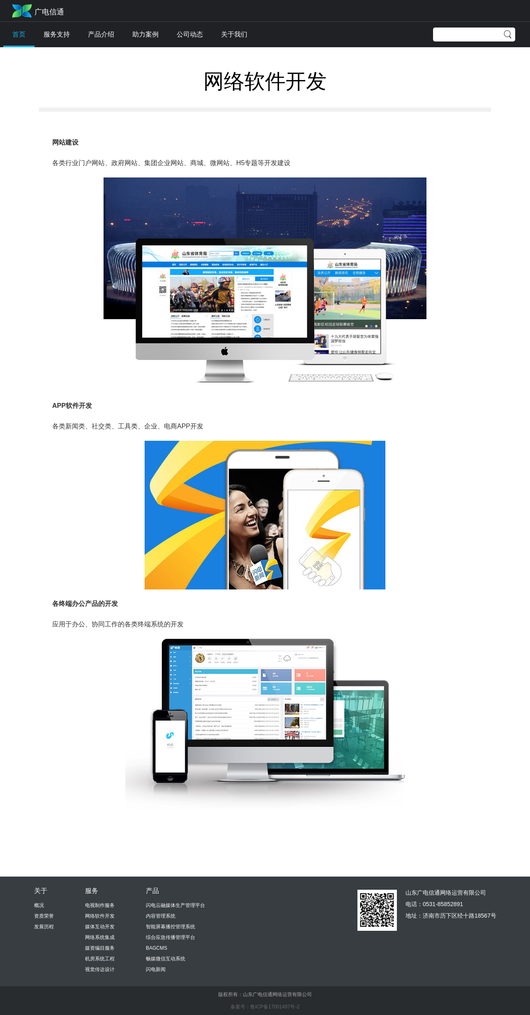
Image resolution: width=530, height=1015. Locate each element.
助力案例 (145, 34)
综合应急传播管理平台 (170, 937)
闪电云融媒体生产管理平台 (175, 905)
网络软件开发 (100, 916)
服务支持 (57, 34)
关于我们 (234, 34)
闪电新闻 (156, 969)
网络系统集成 (100, 937)
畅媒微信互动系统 (165, 959)
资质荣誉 (44, 916)
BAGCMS (156, 948)
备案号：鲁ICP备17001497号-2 (265, 1007)
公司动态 (190, 34)
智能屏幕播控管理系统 (170, 927)
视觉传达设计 (100, 969)
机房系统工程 (100, 959)
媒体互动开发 (100, 927)
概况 (39, 905)
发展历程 (44, 927)
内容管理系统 (160, 916)
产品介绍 (101, 34)
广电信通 (49, 12)
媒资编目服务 (100, 948)
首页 (18, 34)
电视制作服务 (100, 905)
